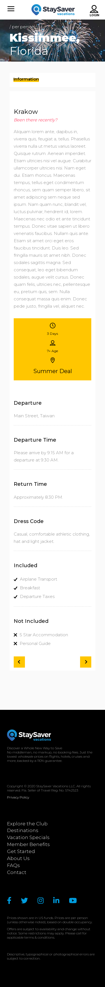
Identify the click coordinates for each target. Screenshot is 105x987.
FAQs (13, 865)
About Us (18, 858)
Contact (16, 872)
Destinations (22, 830)
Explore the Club (27, 823)
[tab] (53, 80)
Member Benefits (28, 844)
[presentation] (26, 80)
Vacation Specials (28, 837)
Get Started (21, 851)
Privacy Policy (18, 797)
